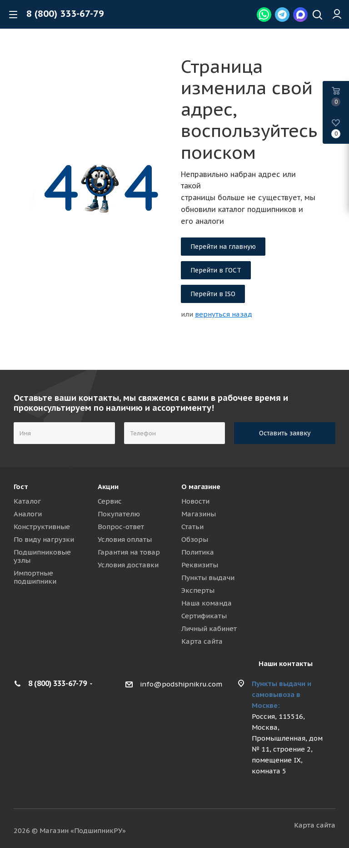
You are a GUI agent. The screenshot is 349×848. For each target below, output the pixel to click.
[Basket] (336, 96)
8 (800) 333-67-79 (65, 14)
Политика (197, 552)
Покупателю (119, 514)
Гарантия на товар (129, 552)
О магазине (200, 486)
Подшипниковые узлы (42, 556)
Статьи (192, 526)
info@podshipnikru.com (181, 684)
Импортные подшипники (35, 577)
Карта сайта (202, 641)
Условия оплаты (125, 539)
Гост (21, 486)
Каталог (27, 501)
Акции (108, 486)
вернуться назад (223, 314)
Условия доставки (128, 564)
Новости (195, 501)
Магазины (198, 514)
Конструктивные (42, 526)
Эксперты (197, 590)
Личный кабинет (209, 628)
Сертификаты (204, 615)
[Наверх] (317, 15)
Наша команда (206, 603)
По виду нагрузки (44, 539)
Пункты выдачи (207, 577)
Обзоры (194, 539)
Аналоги (28, 514)
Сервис (110, 501)
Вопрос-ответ (121, 526)
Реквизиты (199, 564)
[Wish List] (336, 128)
